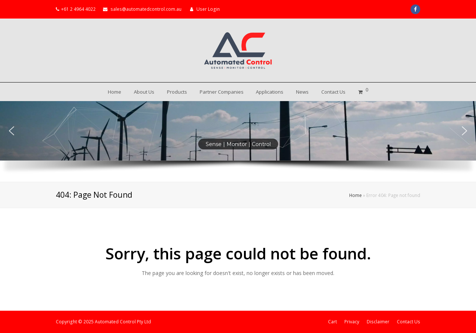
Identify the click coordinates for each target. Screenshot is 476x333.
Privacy (351, 322)
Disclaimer (378, 322)
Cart (332, 322)
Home (355, 195)
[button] (11, 131)
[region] (238, 141)
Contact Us (408, 322)
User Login (208, 9)
